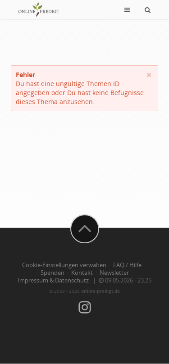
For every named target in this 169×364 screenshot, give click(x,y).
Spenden (52, 273)
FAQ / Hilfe (127, 265)
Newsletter (114, 273)
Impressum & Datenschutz (53, 280)
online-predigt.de (100, 291)
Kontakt (82, 273)
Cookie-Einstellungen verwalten (64, 265)
